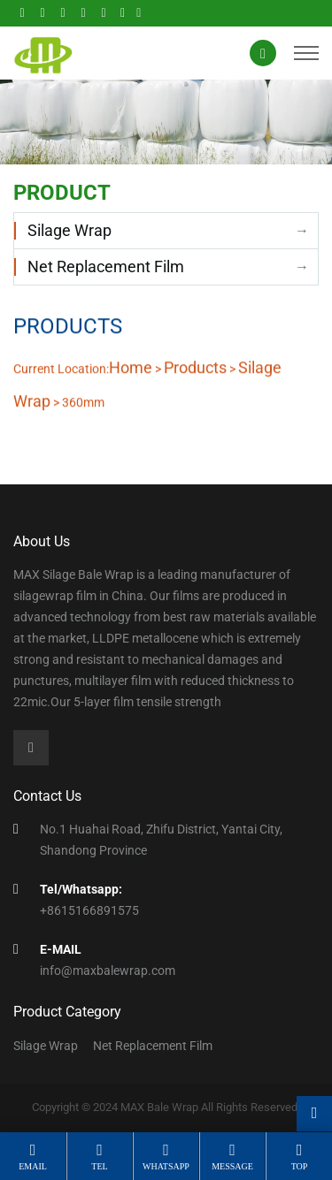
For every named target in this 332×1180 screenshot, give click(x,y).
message (232, 1166)
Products (195, 367)
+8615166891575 (89, 910)
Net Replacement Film (105, 266)
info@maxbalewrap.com (107, 970)
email (33, 1166)
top (299, 1166)
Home (130, 367)
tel (99, 1166)
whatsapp (166, 1166)
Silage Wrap (69, 230)
